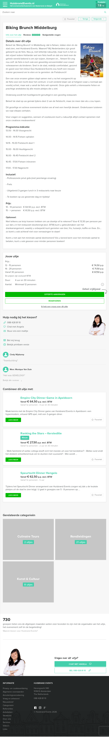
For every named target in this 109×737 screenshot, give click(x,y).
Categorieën (8, 705)
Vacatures (7, 715)
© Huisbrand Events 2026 (45, 712)
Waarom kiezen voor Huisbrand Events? (20, 631)
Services (6, 722)
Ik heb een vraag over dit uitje (54, 306)
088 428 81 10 (14, 322)
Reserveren (55, 300)
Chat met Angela (13, 327)
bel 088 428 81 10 (80, 671)
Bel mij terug (11, 340)
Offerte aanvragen (54, 294)
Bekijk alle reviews (13, 380)
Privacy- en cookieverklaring (15, 688)
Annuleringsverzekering (13, 695)
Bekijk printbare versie (16, 345)
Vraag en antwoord (11, 699)
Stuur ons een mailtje (15, 331)
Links (5, 729)
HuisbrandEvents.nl (31, 4)
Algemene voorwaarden (13, 692)
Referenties (8, 709)
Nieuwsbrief (8, 702)
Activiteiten (7, 712)
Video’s (6, 726)
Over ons (7, 719)
